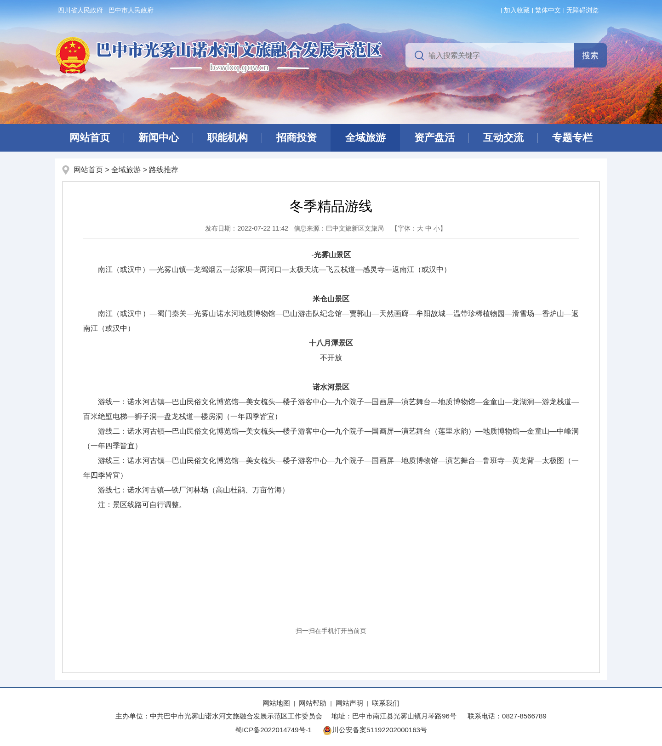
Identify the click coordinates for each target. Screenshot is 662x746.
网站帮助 (312, 703)
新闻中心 (158, 137)
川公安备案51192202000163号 (375, 730)
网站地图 (276, 703)
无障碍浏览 (582, 10)
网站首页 (89, 137)
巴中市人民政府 (131, 10)
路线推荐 (163, 170)
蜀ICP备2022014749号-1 (273, 730)
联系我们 (385, 703)
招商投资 (296, 137)
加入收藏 (517, 10)
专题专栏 (572, 137)
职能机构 (227, 137)
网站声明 (349, 703)
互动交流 (503, 137)
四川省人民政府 (80, 10)
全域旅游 (365, 137)
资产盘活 (434, 137)
